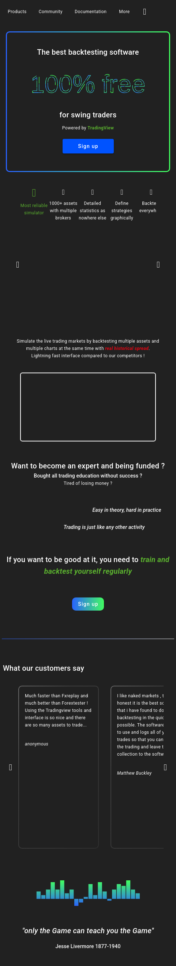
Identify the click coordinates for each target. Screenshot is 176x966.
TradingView (100, 128)
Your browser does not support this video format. (88, 407)
